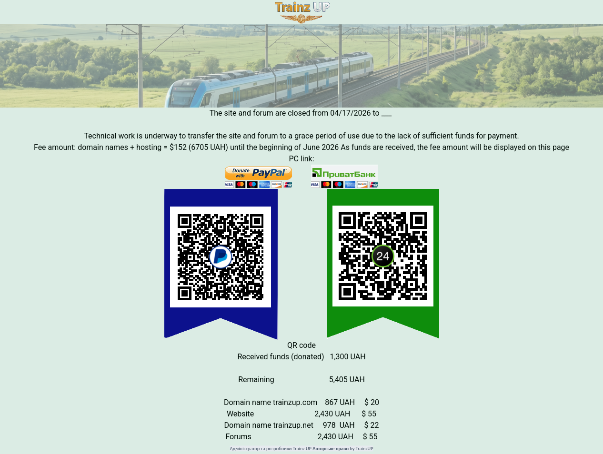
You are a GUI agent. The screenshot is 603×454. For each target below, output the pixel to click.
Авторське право (330, 449)
